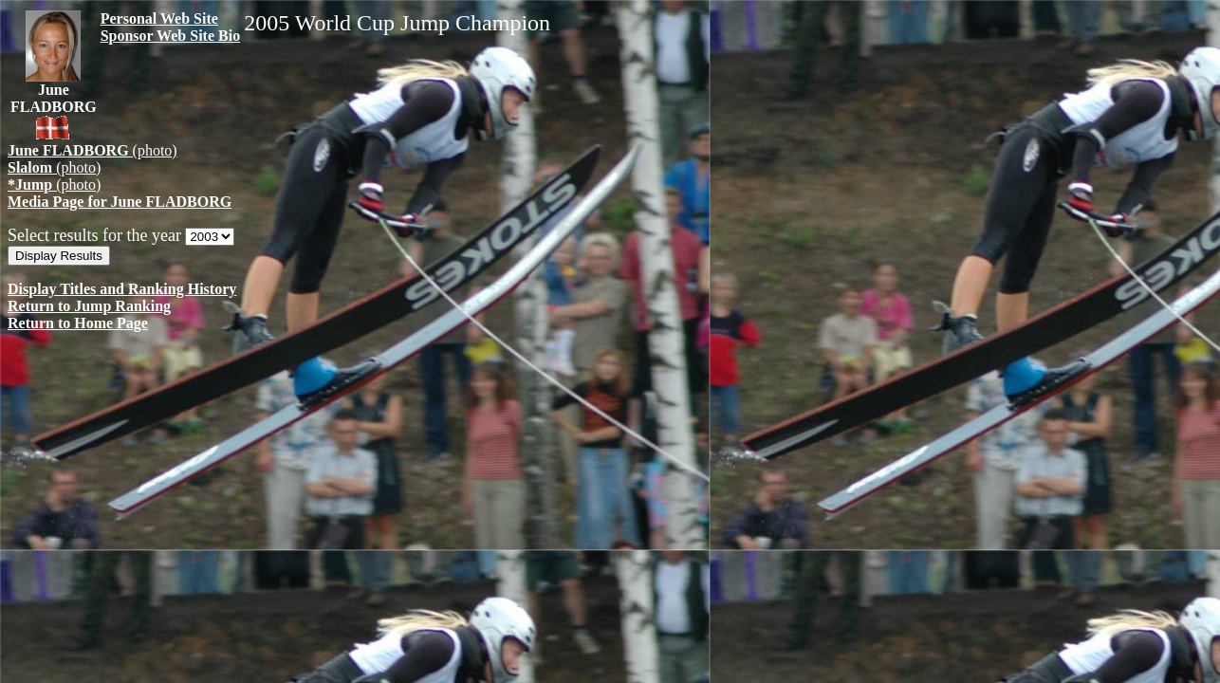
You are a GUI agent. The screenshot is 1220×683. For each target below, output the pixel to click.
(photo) (92, 150)
